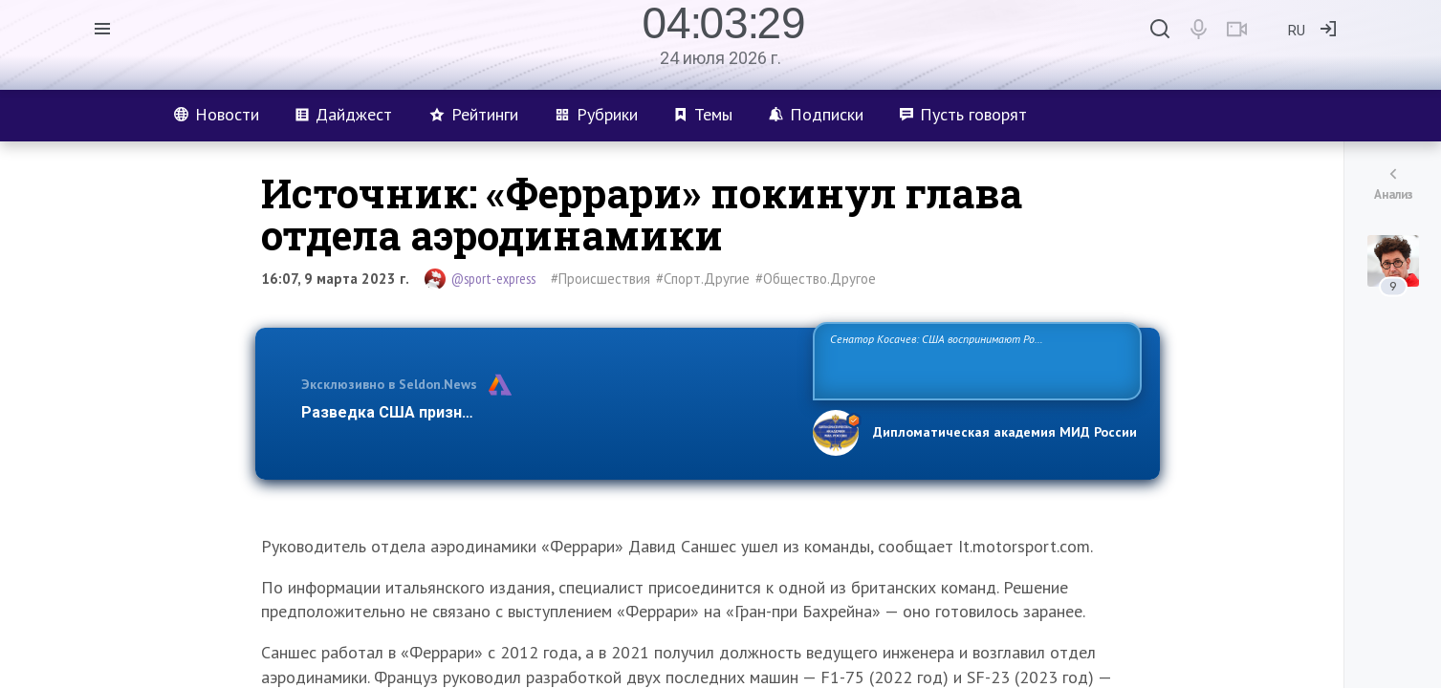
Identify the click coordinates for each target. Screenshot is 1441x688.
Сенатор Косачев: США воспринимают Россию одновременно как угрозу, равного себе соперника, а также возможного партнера (974, 360)
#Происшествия (600, 278)
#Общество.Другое (815, 278)
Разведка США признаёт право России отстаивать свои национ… (547, 412)
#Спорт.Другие (703, 278)
